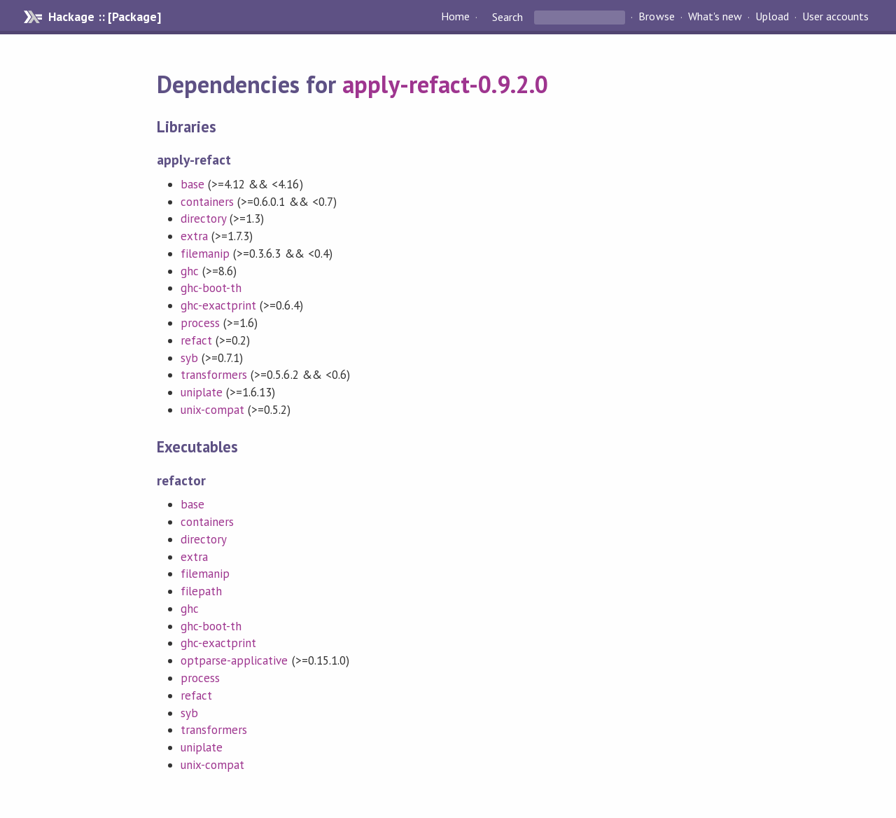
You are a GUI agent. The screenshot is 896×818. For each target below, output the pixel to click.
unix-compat (212, 409)
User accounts (835, 17)
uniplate (202, 392)
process (200, 323)
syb (189, 358)
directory (203, 218)
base (192, 184)
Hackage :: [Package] (104, 17)
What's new (715, 17)
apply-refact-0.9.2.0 (444, 84)
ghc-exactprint (218, 305)
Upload (772, 17)
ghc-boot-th (211, 288)
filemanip (205, 253)
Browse (656, 17)
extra (194, 236)
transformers (214, 374)
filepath (201, 591)
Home (455, 17)
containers (207, 201)
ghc (190, 271)
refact (196, 340)
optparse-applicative (234, 660)
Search (507, 17)
